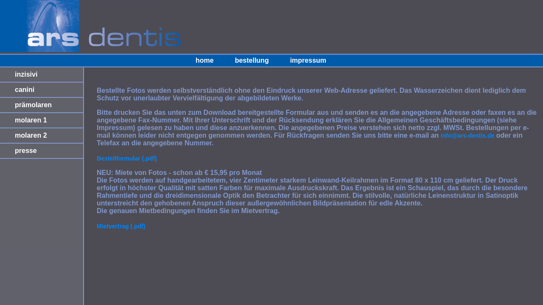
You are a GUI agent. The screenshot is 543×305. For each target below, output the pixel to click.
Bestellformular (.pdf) (127, 158)
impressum (308, 60)
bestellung (252, 60)
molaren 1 (31, 120)
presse (26, 150)
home (205, 60)
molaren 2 (31, 135)
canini (24, 89)
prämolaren (33, 104)
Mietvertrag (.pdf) (121, 226)
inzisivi (26, 74)
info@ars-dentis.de (467, 135)
